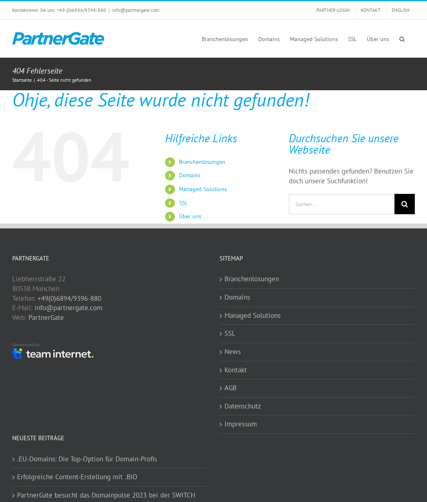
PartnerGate (46, 317)
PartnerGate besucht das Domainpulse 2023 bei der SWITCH (106, 495)
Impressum (240, 423)
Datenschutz (242, 406)
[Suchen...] (341, 204)
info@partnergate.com (135, 10)
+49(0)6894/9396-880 (69, 298)
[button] (402, 38)
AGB (230, 387)
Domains (189, 175)
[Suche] (404, 204)
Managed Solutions (203, 189)
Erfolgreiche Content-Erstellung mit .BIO (77, 476)
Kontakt (235, 369)
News (232, 351)
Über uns (190, 216)
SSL (183, 202)
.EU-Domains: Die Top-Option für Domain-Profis (87, 458)
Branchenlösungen (202, 161)
